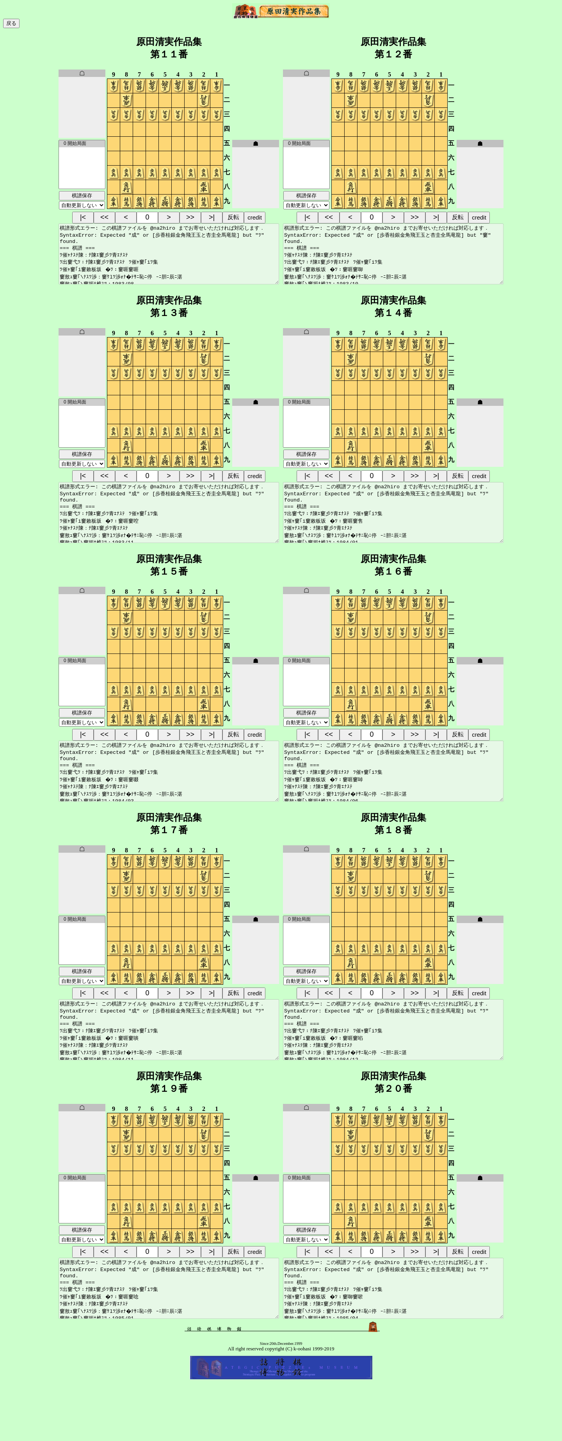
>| (212, 217)
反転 (233, 217)
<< (104, 217)
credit (254, 217)
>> (190, 217)
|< (83, 217)
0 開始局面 (82, 143)
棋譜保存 (82, 195)
